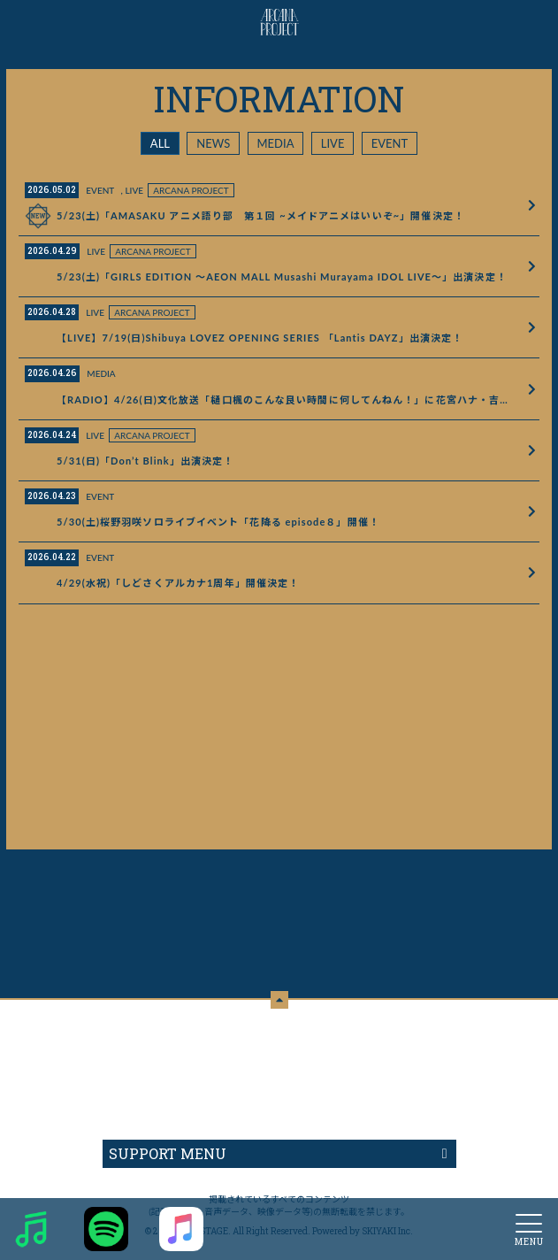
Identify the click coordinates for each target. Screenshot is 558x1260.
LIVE (333, 143)
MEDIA (275, 143)
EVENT (389, 143)
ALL (160, 143)
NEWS (213, 143)
